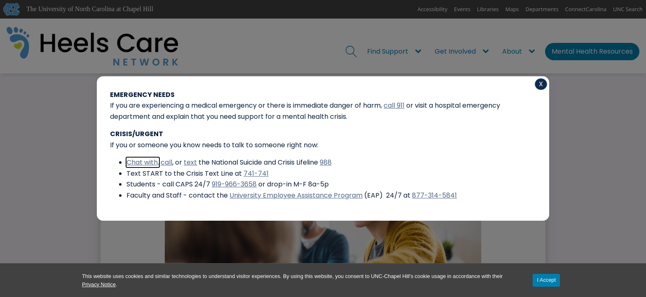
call (166, 162)
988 (326, 162)
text (190, 162)
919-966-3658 (234, 184)
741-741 (256, 173)
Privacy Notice (99, 284)
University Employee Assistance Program (296, 195)
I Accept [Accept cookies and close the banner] (546, 280)
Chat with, (142, 162)
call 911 (394, 105)
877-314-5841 (434, 195)
